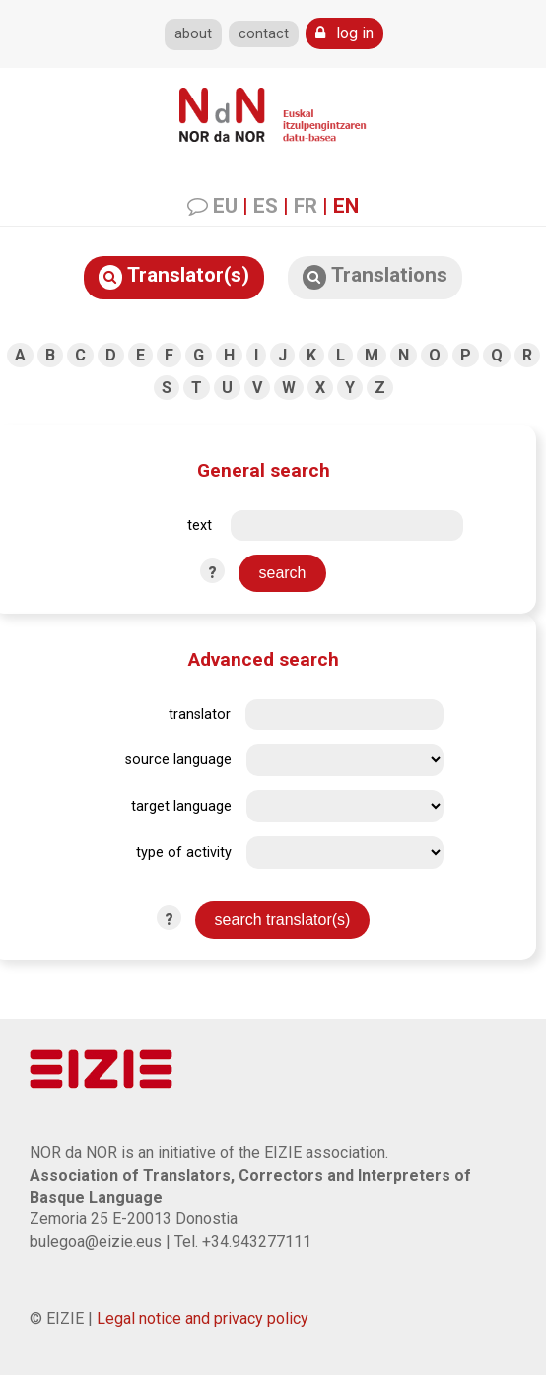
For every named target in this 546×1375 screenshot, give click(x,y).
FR (305, 206)
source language (178, 760)
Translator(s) (174, 276)
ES (265, 206)
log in (344, 33)
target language (181, 806)
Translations (375, 276)
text (199, 525)
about (193, 34)
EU (225, 206)
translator (200, 714)
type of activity (184, 852)
